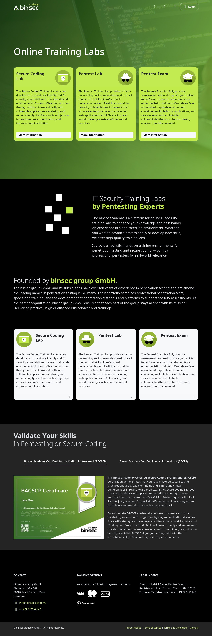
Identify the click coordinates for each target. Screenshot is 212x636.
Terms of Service (152, 627)
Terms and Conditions (175, 627)
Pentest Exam (154, 73)
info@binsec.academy (30, 603)
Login (189, 6)
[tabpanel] (106, 509)
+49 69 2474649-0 (27, 609)
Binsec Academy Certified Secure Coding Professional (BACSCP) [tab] (65, 461)
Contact (194, 627)
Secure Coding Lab (30, 76)
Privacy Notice (133, 627)
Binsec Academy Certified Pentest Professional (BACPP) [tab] (154, 461)
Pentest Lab (90, 73)
